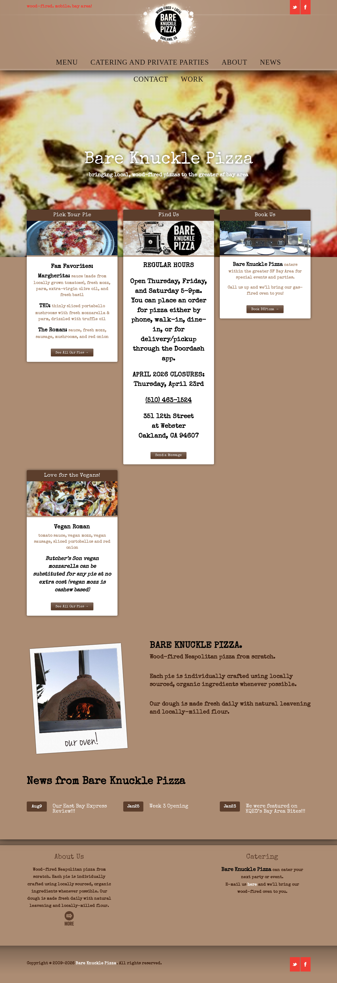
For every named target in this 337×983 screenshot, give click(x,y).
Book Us (265, 215)
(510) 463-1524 (168, 400)
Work (192, 79)
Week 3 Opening (168, 806)
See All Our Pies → (72, 353)
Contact (151, 79)
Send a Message (168, 455)
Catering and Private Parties (149, 62)
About (234, 62)
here (252, 885)
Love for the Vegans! (72, 475)
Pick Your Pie (72, 215)
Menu (67, 62)
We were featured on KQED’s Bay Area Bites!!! (275, 809)
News (270, 62)
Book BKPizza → (265, 309)
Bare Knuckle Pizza (96, 963)
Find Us (168, 215)
